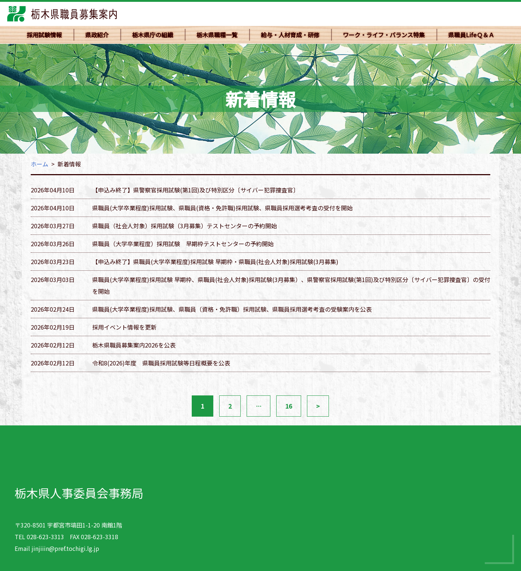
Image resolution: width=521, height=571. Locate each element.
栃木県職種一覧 (216, 34)
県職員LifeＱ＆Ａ (471, 34)
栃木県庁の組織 (152, 34)
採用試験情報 (44, 34)
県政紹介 (97, 34)
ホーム (39, 163)
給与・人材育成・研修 (290, 34)
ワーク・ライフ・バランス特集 (384, 34)
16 (288, 406)
